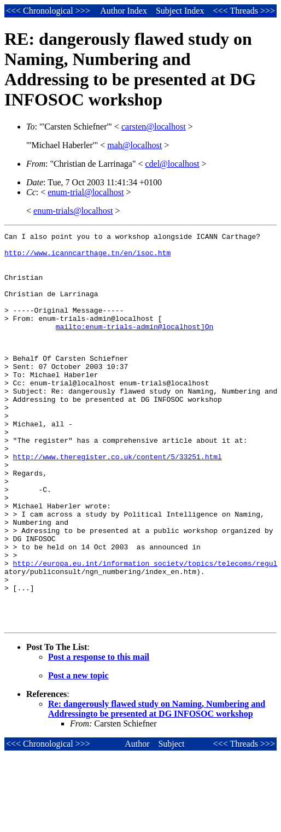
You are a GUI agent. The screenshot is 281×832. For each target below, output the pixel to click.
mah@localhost (134, 145)
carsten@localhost (153, 126)
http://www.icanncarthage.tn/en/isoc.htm (87, 257)
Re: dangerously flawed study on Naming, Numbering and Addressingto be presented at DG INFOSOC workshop (156, 785)
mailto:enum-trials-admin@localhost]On (135, 346)
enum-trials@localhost (73, 210)
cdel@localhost (172, 163)
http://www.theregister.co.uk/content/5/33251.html (117, 501)
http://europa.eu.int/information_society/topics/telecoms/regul (145, 629)
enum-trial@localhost (86, 192)
